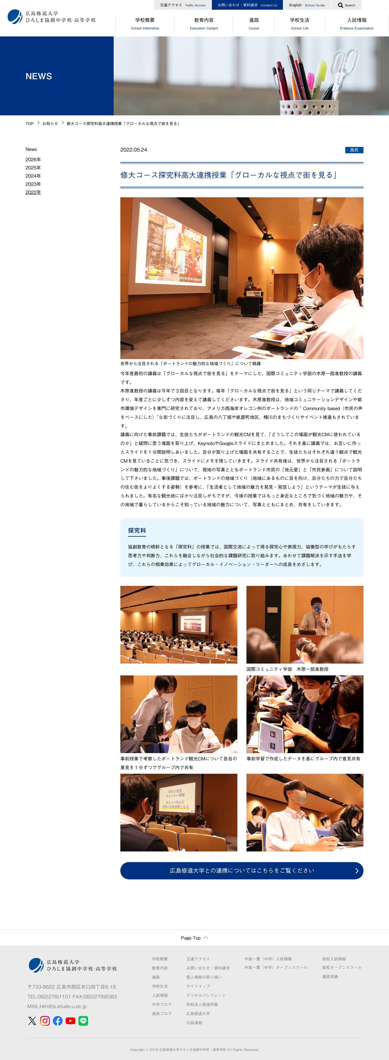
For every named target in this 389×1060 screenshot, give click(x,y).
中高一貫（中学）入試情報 (268, 959)
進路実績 (330, 977)
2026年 (33, 159)
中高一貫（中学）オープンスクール (276, 968)
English (307, 5)
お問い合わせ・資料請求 (247, 5)
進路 (253, 25)
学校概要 (145, 25)
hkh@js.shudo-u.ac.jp (63, 1006)
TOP (30, 124)
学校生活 (300, 25)
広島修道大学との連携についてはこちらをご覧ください (242, 870)
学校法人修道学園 (202, 1005)
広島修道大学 (198, 1014)
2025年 (33, 167)
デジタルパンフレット (206, 995)
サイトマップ (198, 986)
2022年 (33, 192)
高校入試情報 (334, 959)
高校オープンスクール (342, 968)
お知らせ (50, 124)
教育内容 (203, 25)
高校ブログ (162, 1014)
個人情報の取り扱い (204, 977)
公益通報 (194, 1023)
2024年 (33, 176)
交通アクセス (182, 5)
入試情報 (160, 995)
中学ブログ (162, 1005)
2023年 (33, 184)
